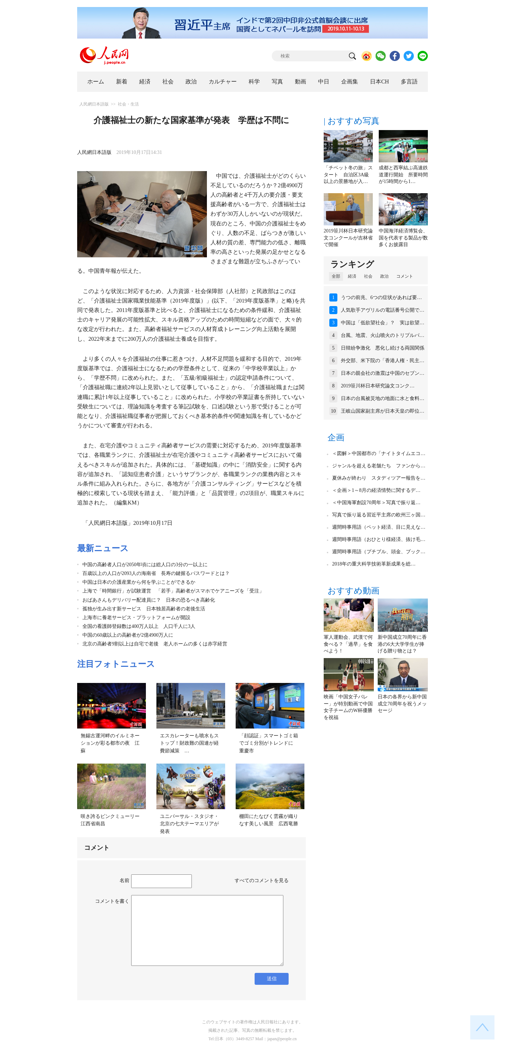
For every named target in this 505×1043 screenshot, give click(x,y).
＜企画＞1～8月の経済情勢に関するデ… (376, 490)
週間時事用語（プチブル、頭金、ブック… (378, 551)
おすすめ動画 (353, 590)
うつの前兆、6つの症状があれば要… (381, 297)
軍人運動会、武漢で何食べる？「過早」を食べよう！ (348, 644)
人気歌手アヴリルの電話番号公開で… (382, 310)
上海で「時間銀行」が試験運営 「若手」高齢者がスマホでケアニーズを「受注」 (173, 591)
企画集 (349, 81)
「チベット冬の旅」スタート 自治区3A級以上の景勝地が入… (348, 174)
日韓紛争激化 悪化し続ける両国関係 (382, 348)
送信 (272, 978)
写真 (277, 81)
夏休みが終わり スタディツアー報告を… (378, 478)
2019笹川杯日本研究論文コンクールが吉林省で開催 (348, 237)
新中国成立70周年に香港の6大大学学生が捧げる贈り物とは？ (402, 644)
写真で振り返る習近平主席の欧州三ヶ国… (378, 514)
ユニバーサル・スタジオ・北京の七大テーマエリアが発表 (189, 824)
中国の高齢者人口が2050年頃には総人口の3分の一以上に (145, 564)
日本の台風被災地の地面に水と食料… (382, 398)
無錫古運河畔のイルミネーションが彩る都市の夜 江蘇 (110, 743)
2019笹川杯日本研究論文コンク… (378, 385)
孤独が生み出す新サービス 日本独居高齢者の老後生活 (143, 608)
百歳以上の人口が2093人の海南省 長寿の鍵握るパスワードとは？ (156, 573)
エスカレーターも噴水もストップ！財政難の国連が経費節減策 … (189, 743)
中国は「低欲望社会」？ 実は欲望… (382, 322)
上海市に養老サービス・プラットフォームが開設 (136, 617)
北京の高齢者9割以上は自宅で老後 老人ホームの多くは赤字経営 (154, 643)
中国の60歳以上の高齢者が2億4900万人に (127, 635)
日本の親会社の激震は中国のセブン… (382, 373)
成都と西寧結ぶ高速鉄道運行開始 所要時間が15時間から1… (403, 174)
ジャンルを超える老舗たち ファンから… (378, 465)
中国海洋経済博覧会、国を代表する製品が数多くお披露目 (403, 237)
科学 (254, 81)
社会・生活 (128, 104)
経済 (144, 81)
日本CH (379, 81)
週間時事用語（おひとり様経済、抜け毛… (378, 539)
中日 (323, 81)
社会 (168, 81)
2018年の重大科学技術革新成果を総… (374, 564)
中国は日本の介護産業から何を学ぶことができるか (138, 582)
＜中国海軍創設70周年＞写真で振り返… (376, 502)
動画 (300, 81)
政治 (191, 81)
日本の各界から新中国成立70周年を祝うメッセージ (402, 703)
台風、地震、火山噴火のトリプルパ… (382, 335)
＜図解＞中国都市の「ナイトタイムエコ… (378, 453)
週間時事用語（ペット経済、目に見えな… (378, 527)
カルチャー (223, 81)
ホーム (95, 81)
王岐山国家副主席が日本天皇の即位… (382, 411)
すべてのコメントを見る (262, 880)
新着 (121, 81)
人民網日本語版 (94, 104)
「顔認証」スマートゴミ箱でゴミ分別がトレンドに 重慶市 (268, 743)
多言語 (409, 81)
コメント (404, 276)
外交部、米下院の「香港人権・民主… (382, 360)
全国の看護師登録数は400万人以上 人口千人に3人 (138, 626)
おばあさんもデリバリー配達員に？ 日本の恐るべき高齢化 (148, 600)
